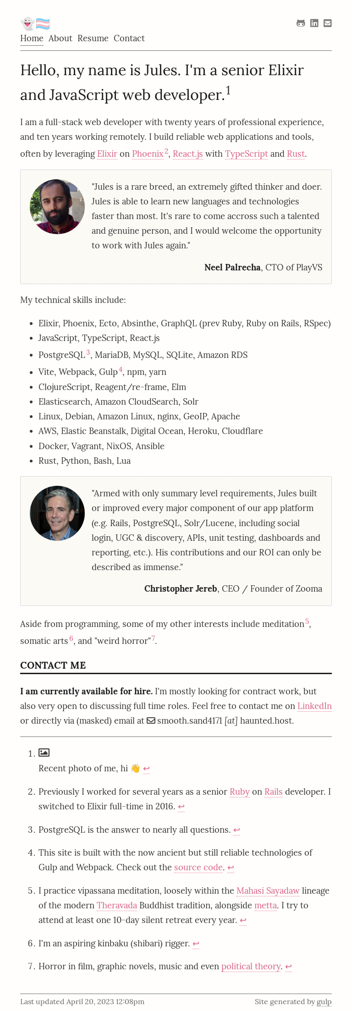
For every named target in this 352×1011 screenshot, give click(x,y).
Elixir (107, 153)
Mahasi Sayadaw (268, 890)
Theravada (117, 905)
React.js (188, 153)
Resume (93, 38)
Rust (296, 153)
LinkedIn (314, 705)
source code (198, 867)
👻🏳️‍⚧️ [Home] (35, 23)
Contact (129, 38)
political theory (250, 966)
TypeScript (246, 153)
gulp (324, 1001)
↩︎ (146, 768)
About (60, 38)
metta (265, 905)
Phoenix (148, 153)
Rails (273, 791)
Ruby (240, 791)
